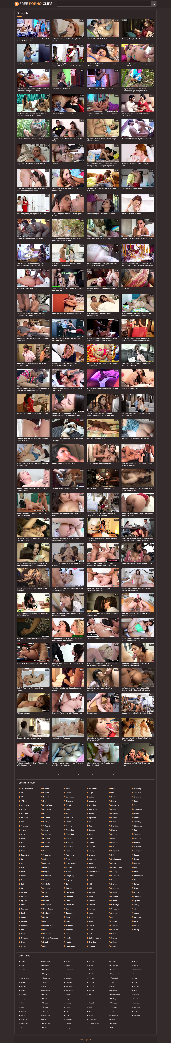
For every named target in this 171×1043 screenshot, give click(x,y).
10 (112, 774)
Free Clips (33, 4)
